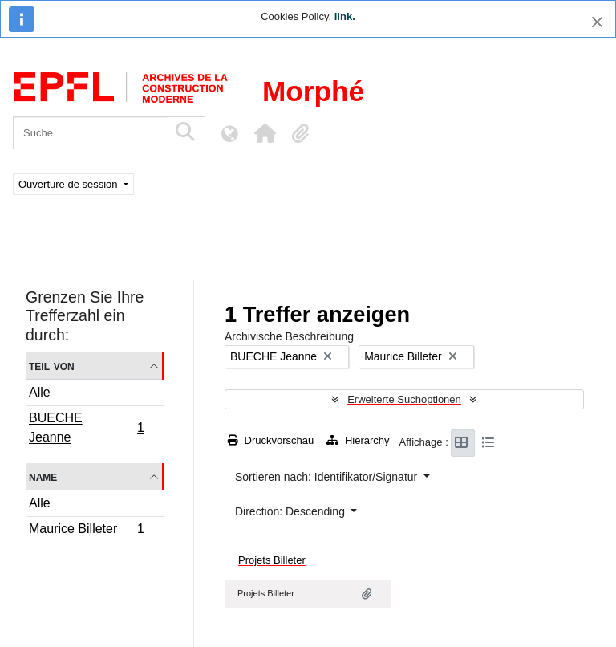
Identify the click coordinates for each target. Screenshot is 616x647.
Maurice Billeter (86, 530)
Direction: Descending (291, 511)
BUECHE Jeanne (86, 427)
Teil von (52, 365)
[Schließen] (597, 22)
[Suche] (90, 132)
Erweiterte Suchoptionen (404, 399)
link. (344, 16)
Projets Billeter (272, 560)
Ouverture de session (69, 184)
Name (43, 476)
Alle (40, 392)
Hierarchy (357, 440)
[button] (264, 133)
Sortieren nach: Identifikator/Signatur (327, 476)
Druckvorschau (271, 440)
